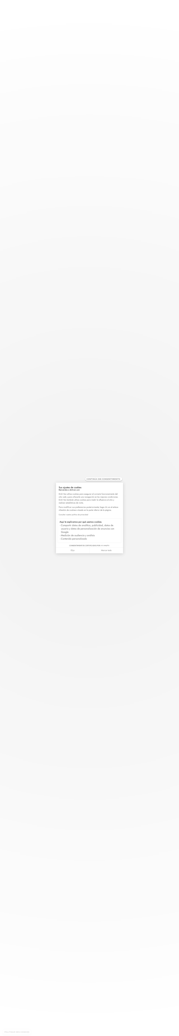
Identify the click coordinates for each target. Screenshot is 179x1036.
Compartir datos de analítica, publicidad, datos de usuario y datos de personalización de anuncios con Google (87, 529)
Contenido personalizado (74, 538)
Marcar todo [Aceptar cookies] (106, 550)
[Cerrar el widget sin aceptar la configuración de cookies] (103, 479)
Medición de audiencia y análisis (78, 535)
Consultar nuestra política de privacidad (73, 514)
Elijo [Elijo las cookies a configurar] (73, 550)
